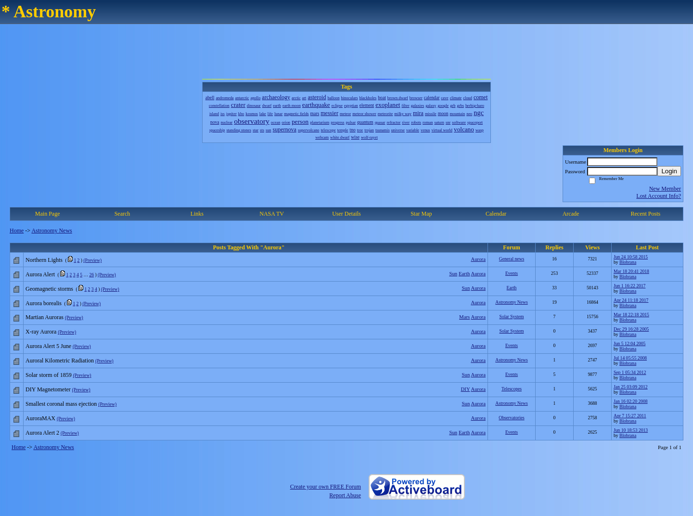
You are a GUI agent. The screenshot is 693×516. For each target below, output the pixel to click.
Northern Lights (44, 260)
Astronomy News (51, 230)
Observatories (511, 417)
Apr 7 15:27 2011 (630, 415)
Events (511, 273)
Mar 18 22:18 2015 (631, 314)
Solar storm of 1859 (49, 375)
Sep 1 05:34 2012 (630, 372)
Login (669, 171)
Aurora (478, 259)
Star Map (421, 213)
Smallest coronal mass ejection (61, 403)
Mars (464, 317)
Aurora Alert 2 (42, 432)
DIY (465, 389)
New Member (665, 188)
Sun (453, 273)
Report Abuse (345, 495)
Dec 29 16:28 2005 (631, 329)
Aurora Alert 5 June (48, 346)
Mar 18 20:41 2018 (631, 271)
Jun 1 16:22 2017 (629, 285)
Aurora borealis (44, 303)
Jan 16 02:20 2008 (631, 401)
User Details (346, 213)
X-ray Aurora (41, 331)
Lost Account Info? (658, 196)
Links (197, 213)
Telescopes (511, 388)
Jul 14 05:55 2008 (630, 358)
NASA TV (271, 213)
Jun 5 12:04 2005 (629, 343)
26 (91, 274)
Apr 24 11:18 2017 (631, 300)
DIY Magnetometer (48, 389)
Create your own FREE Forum (325, 486)
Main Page (47, 213)
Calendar (496, 213)
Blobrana (627, 262)
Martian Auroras (45, 317)
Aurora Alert (40, 274)
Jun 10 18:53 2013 (631, 430)
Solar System (512, 316)
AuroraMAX (40, 418)
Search (122, 213)
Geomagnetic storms (49, 288)
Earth (464, 273)
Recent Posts (645, 213)
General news (511, 258)
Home (17, 230)
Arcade (571, 213)
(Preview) (92, 260)
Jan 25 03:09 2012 (631, 386)
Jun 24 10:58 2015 (631, 256)
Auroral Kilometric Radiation (60, 360)
